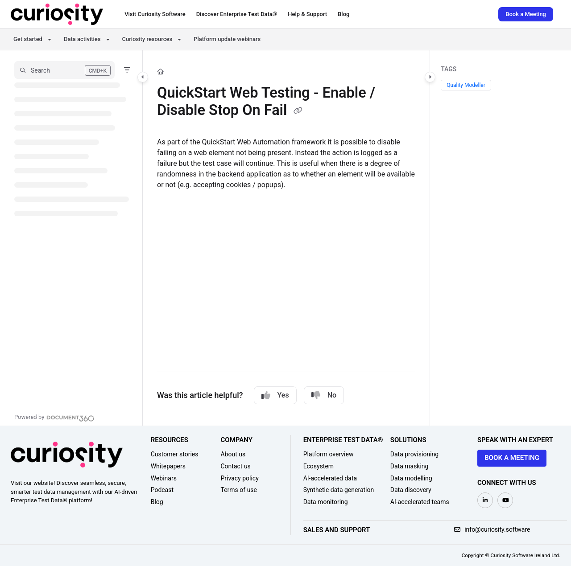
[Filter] (127, 70)
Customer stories (175, 454)
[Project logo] (57, 14)
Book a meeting (511, 458)
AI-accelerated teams (419, 501)
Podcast (162, 489)
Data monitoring (325, 501)
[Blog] (343, 14)
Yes (275, 395)
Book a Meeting (525, 14)
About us (232, 454)
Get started (27, 39)
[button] (64, 70)
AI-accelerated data (330, 478)
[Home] (160, 71)
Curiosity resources (147, 39)
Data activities (82, 39)
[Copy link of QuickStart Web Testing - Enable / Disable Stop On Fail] (298, 111)
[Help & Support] (307, 14)
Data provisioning (414, 454)
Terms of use (238, 489)
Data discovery (410, 489)
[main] (286, 238)
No (323, 395)
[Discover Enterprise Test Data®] (236, 14)
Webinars (164, 478)
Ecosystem (318, 466)
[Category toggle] (142, 77)
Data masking (409, 466)
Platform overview (328, 454)
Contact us (235, 466)
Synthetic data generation (338, 489)
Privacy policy (239, 478)
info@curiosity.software (492, 529)
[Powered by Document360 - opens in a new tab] (54, 417)
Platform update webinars (227, 39)
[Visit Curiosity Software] (154, 14)
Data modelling (411, 478)
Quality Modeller (466, 85)
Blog (157, 501)
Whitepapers (168, 466)
